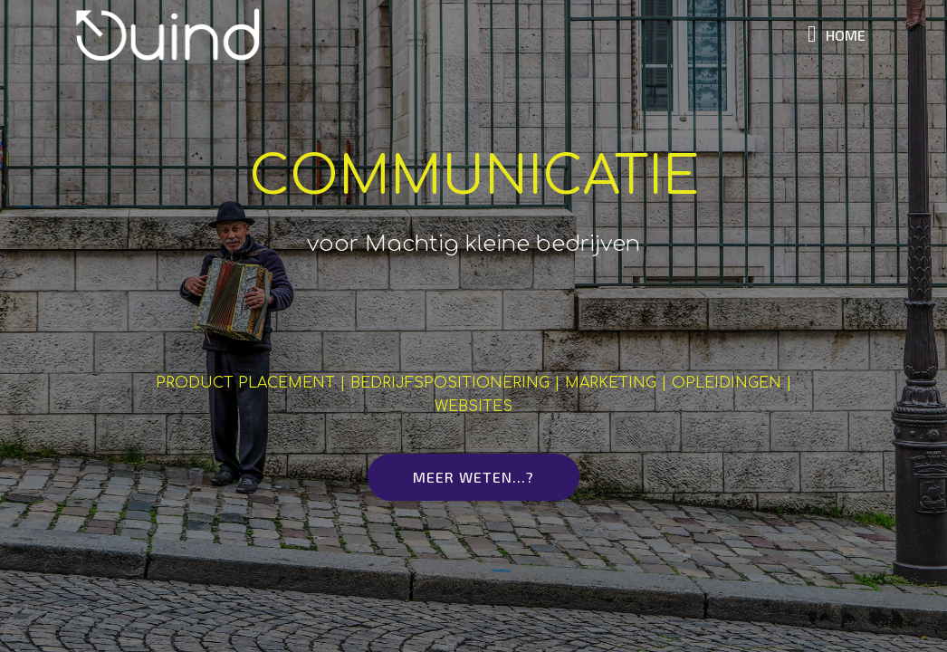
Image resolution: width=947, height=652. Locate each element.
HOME (837, 34)
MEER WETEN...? (473, 476)
